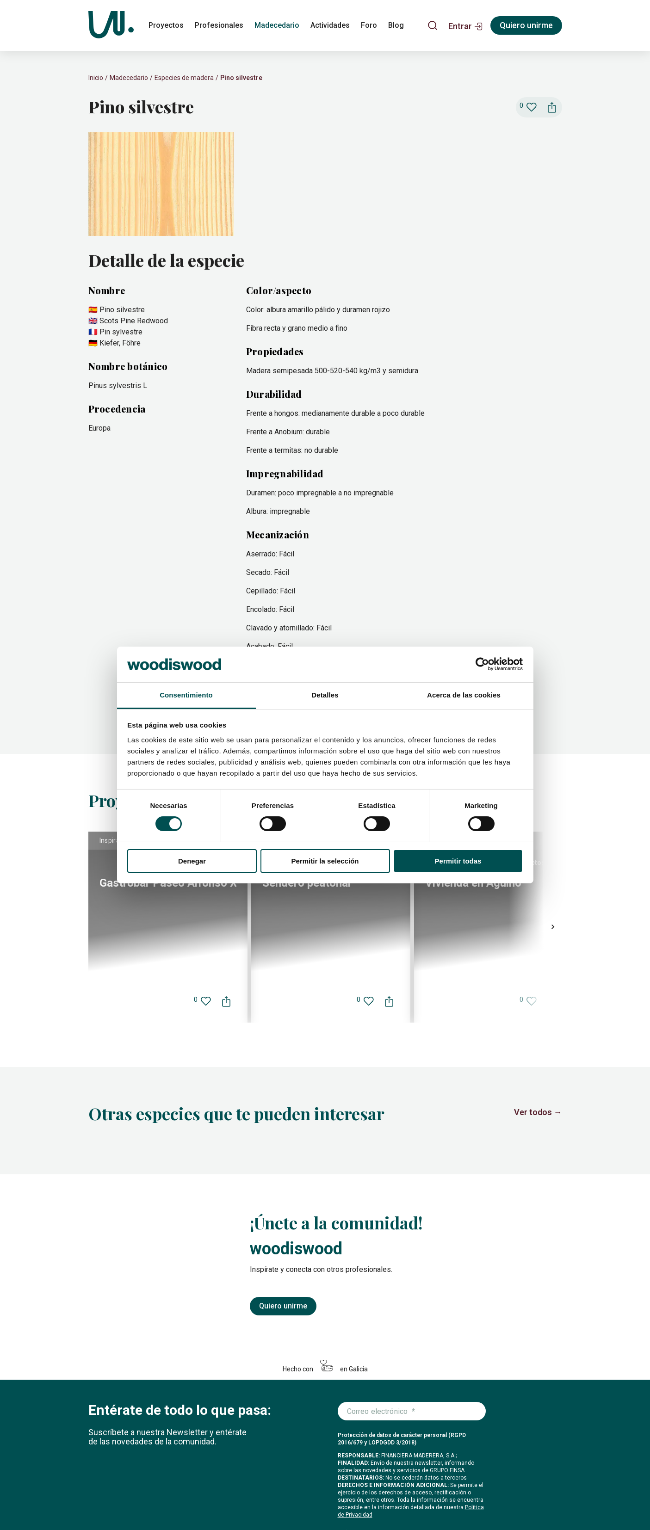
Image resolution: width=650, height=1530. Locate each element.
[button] (465, 25)
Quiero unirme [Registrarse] (526, 25)
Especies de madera (184, 77)
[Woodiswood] (111, 25)
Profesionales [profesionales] (219, 25)
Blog (308, 1483)
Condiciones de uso (289, 1504)
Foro (286, 1483)
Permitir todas (458, 861)
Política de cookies (112, 1504)
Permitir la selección (325, 861)
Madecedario (129, 77)
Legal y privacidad (235, 1504)
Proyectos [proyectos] (166, 25)
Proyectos (105, 1483)
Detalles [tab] (324, 695)
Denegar (192, 861)
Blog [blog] (396, 25)
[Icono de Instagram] (486, 1498)
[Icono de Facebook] (508, 1498)
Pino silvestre (241, 77)
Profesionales (153, 1483)
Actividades (252, 1483)
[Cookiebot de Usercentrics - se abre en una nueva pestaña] (482, 664)
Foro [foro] (369, 25)
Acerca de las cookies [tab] (464, 695)
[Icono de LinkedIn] (530, 1498)
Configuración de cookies (174, 1504)
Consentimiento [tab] (186, 695)
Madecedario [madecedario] (276, 25)
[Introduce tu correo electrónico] (412, 1228)
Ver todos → (538, 928)
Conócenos (341, 1483)
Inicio (95, 77)
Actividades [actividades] (330, 25)
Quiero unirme (283, 1122)
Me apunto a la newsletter (390, 1389)
